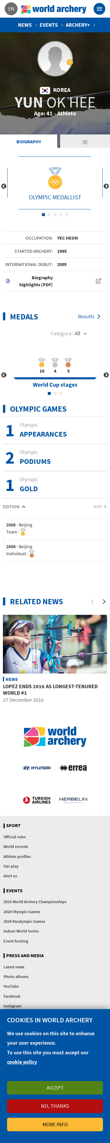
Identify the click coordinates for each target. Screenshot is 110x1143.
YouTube (11, 986)
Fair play (11, 866)
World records (16, 846)
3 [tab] (55, 214)
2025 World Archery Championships (35, 901)
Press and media (25, 955)
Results (86, 316)
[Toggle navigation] (99, 9)
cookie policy (22, 1061)
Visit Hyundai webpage (36, 767)
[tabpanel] (55, 182)
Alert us (10, 875)
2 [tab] (49, 214)
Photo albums (16, 976)
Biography (28, 141)
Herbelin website (73, 799)
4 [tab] (61, 214)
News (25, 24)
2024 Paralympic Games (24, 921)
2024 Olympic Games (22, 911)
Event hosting (16, 941)
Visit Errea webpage (73, 767)
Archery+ (78, 24)
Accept (55, 1087)
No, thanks (55, 1105)
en (11, 8)
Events (49, 24)
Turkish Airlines (36, 799)
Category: (61, 333)
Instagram (12, 1006)
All (77, 333)
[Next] (104, 602)
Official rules (15, 836)
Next (106, 186)
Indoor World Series (21, 931)
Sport (13, 825)
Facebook (12, 996)
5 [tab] (66, 214)
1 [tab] (43, 214)
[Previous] (92, 602)
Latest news (14, 966)
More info (55, 1124)
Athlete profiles (17, 856)
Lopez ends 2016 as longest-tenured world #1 (50, 689)
